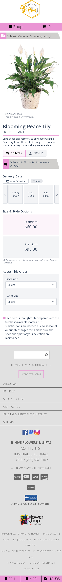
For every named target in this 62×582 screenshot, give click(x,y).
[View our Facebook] (25, 434)
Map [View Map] (31, 579)
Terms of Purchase (40, 562)
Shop (15, 26)
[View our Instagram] (37, 434)
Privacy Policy (16, 562)
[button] (31, 498)
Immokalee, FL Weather (16, 551)
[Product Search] (32, 355)
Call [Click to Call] (10, 579)
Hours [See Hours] (52, 579)
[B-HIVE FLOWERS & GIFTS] (31, 17)
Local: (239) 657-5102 (31, 460)
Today (36, 180)
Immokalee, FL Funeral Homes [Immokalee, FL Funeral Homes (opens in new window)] (20, 533)
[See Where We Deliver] (31, 374)
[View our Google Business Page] (31, 434)
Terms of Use (31, 568)
